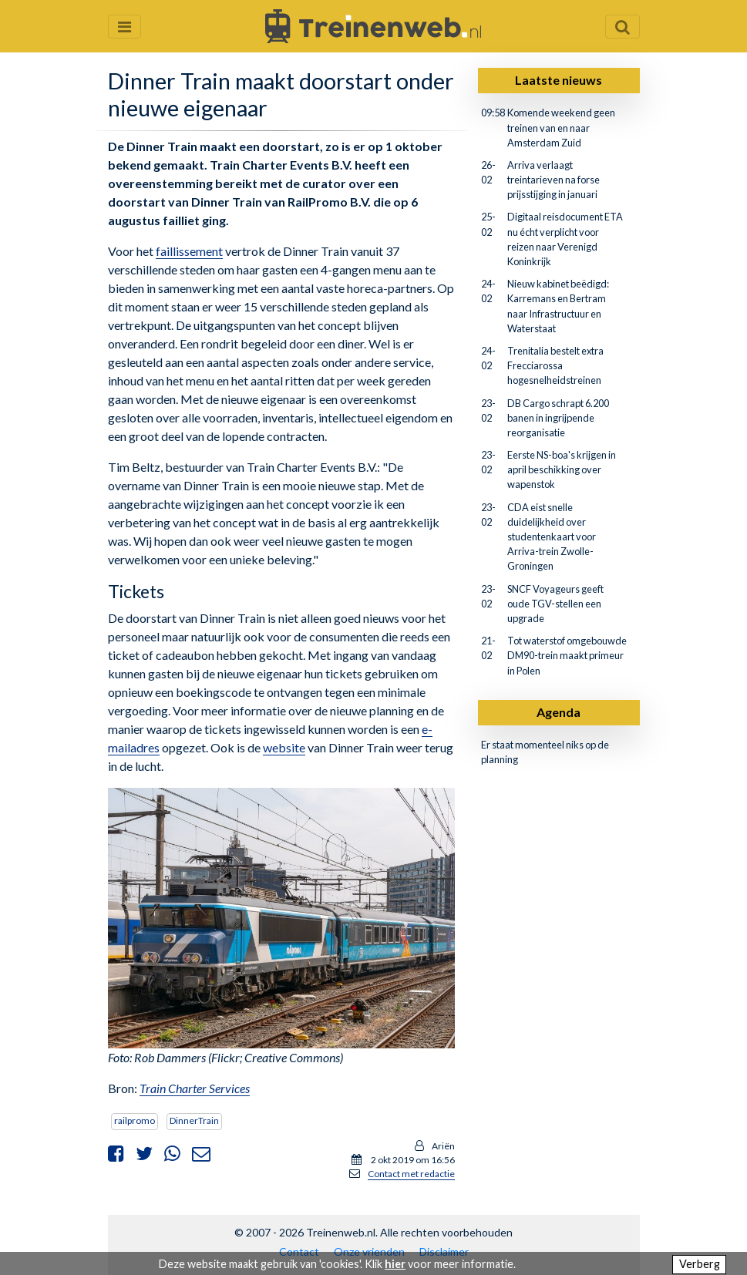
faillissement (189, 251)
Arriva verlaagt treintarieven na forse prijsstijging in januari (553, 179)
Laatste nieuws (558, 79)
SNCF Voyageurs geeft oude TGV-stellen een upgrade (555, 603)
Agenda (558, 712)
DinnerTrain (194, 1120)
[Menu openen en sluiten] (124, 27)
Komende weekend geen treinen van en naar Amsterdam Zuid (561, 127)
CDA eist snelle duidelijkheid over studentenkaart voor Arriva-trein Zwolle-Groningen (551, 537)
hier (395, 1263)
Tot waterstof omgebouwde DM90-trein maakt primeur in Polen (567, 655)
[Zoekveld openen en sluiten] (622, 27)
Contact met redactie (411, 1173)
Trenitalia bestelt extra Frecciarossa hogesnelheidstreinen (555, 365)
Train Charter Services (195, 1088)
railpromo (134, 1120)
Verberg (699, 1263)
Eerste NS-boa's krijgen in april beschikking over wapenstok (561, 469)
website (284, 747)
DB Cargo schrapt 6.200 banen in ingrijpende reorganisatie (558, 418)
